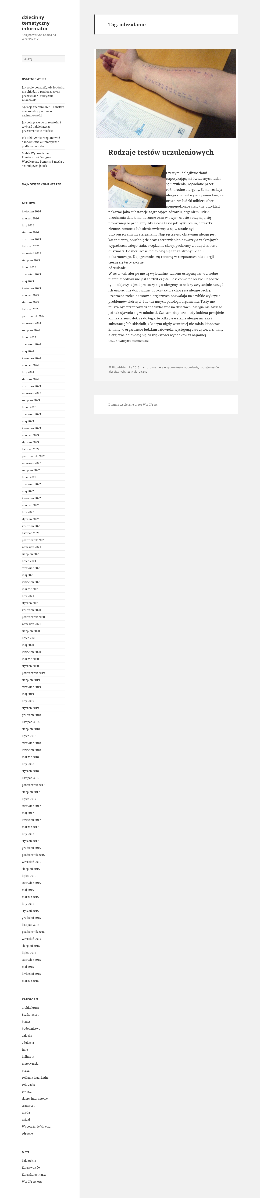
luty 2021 (28, 596)
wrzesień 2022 (31, 463)
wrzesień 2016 (31, 862)
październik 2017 (33, 785)
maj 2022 (28, 491)
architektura (30, 1008)
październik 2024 (33, 316)
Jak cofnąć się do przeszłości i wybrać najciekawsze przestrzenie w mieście (41, 126)
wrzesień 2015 (31, 939)
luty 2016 (28, 904)
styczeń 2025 (30, 302)
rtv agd (26, 1091)
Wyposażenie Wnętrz (36, 1126)
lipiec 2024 (29, 337)
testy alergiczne (136, 371)
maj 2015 (28, 967)
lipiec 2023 (29, 407)
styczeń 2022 (30, 519)
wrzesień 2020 (31, 624)
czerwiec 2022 (31, 484)
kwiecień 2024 (31, 358)
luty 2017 (28, 834)
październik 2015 (33, 932)
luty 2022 (28, 512)
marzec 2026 (30, 218)
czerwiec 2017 (31, 806)
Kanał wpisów (31, 1168)
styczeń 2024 (30, 379)
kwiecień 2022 (31, 498)
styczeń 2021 (30, 603)
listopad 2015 (31, 925)
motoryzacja (30, 1063)
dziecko (27, 1035)
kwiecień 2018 (31, 750)
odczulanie (117, 268)
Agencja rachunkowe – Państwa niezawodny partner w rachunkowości (43, 111)
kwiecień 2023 (31, 428)
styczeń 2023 (30, 442)
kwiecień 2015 (31, 974)
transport (28, 1105)
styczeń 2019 (30, 708)
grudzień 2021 (31, 526)
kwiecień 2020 (31, 652)
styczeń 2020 (30, 666)
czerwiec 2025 (31, 274)
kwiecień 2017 (31, 820)
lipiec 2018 (29, 736)
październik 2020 (33, 617)
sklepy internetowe (35, 1098)
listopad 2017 (31, 778)
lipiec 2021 (29, 561)
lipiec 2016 (29, 876)
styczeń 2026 (30, 232)
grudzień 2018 (31, 715)
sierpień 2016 (31, 869)
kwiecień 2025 (31, 288)
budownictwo (31, 1029)
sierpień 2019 (31, 680)
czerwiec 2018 (31, 743)
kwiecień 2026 (31, 211)
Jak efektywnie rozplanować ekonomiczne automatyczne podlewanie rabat (41, 142)
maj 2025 (28, 281)
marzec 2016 (30, 897)
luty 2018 (28, 764)
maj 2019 (28, 694)
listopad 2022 (31, 449)
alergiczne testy (172, 367)
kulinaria (28, 1056)
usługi (26, 1119)
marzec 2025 (30, 295)
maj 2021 (28, 575)
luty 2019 (28, 701)
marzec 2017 (30, 827)
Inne (25, 1049)
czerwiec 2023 (31, 414)
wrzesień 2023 (31, 393)
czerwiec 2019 (31, 687)
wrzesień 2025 (31, 253)
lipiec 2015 (29, 953)
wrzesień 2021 (31, 547)
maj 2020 (28, 645)
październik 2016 (33, 855)
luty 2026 (28, 225)
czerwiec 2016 (31, 883)
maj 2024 (28, 351)
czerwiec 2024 (31, 344)
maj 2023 (28, 421)
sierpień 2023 (31, 400)
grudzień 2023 (31, 386)
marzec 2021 (30, 589)
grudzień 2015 (31, 918)
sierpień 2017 (31, 792)
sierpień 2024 (31, 330)
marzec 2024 (30, 365)
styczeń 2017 (30, 841)
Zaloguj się (29, 1161)
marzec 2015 (30, 981)
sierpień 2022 (31, 470)
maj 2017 (28, 813)
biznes (26, 1022)
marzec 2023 (30, 435)
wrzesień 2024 (31, 323)
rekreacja (28, 1084)
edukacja (28, 1042)
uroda (26, 1112)
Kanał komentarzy (34, 1174)
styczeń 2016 (30, 911)
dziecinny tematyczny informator (35, 23)
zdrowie (27, 1133)
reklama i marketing (35, 1077)
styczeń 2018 (30, 771)
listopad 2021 (31, 533)
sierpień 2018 (31, 729)
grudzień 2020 (31, 610)
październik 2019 (33, 673)
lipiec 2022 (29, 477)
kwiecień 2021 (31, 582)
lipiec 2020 (29, 638)
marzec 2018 (30, 757)
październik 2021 (33, 540)
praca (26, 1070)
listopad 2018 (31, 722)
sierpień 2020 (31, 631)
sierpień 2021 (31, 554)
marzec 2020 (30, 659)
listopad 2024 (31, 309)
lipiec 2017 (29, 799)
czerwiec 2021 (31, 568)
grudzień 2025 (31, 239)
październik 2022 (33, 456)
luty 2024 (28, 372)
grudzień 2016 (31, 848)
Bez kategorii (30, 1015)
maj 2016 (28, 890)
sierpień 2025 (31, 260)
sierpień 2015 (31, 946)
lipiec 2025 (29, 267)
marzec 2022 (30, 505)
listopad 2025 (31, 246)
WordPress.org (32, 1181)
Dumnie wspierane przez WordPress (133, 405)
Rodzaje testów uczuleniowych (161, 152)
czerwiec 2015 (31, 960)
